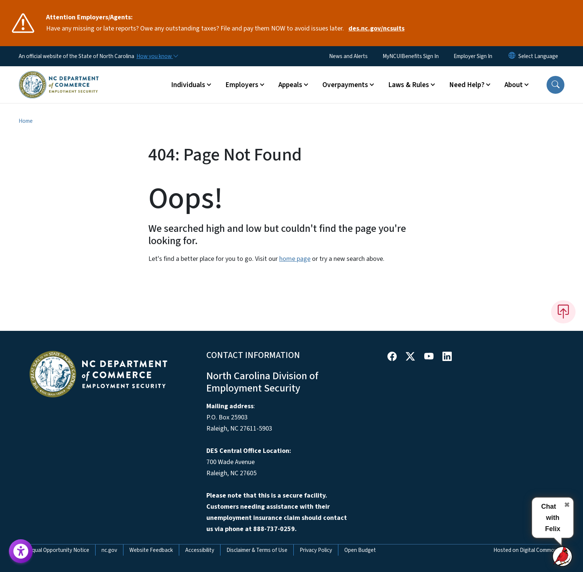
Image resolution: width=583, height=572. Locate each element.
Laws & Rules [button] (408, 85)
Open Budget (360, 550)
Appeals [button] (290, 85)
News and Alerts (348, 56)
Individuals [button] (188, 85)
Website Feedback (151, 550)
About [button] (514, 85)
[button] (555, 85)
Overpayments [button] (345, 85)
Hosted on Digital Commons (526, 550)
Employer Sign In (473, 56)
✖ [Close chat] (567, 505)
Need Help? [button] (466, 85)
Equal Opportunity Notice (59, 550)
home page (294, 258)
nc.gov (109, 550)
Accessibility (199, 550)
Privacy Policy (316, 550)
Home (26, 121)
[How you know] (156, 56)
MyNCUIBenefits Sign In (411, 56)
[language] (538, 56)
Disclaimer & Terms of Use (256, 550)
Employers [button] (241, 85)
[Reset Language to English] (512, 56)
